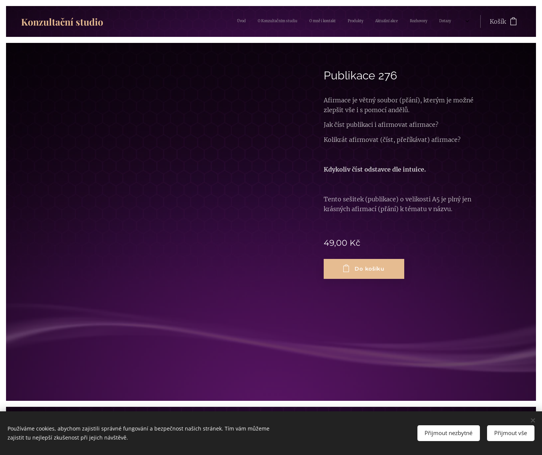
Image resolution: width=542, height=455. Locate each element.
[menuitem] (384, 21)
